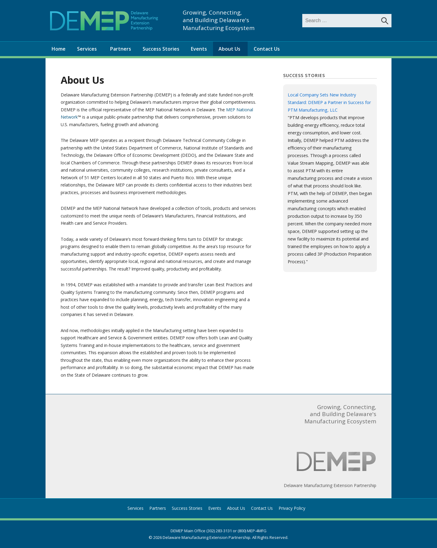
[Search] (384, 20)
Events (199, 48)
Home (59, 48)
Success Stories (161, 48)
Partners (120, 48)
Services (87, 48)
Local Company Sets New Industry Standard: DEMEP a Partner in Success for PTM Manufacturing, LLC (329, 102)
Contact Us (267, 48)
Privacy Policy (292, 508)
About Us (229, 48)
